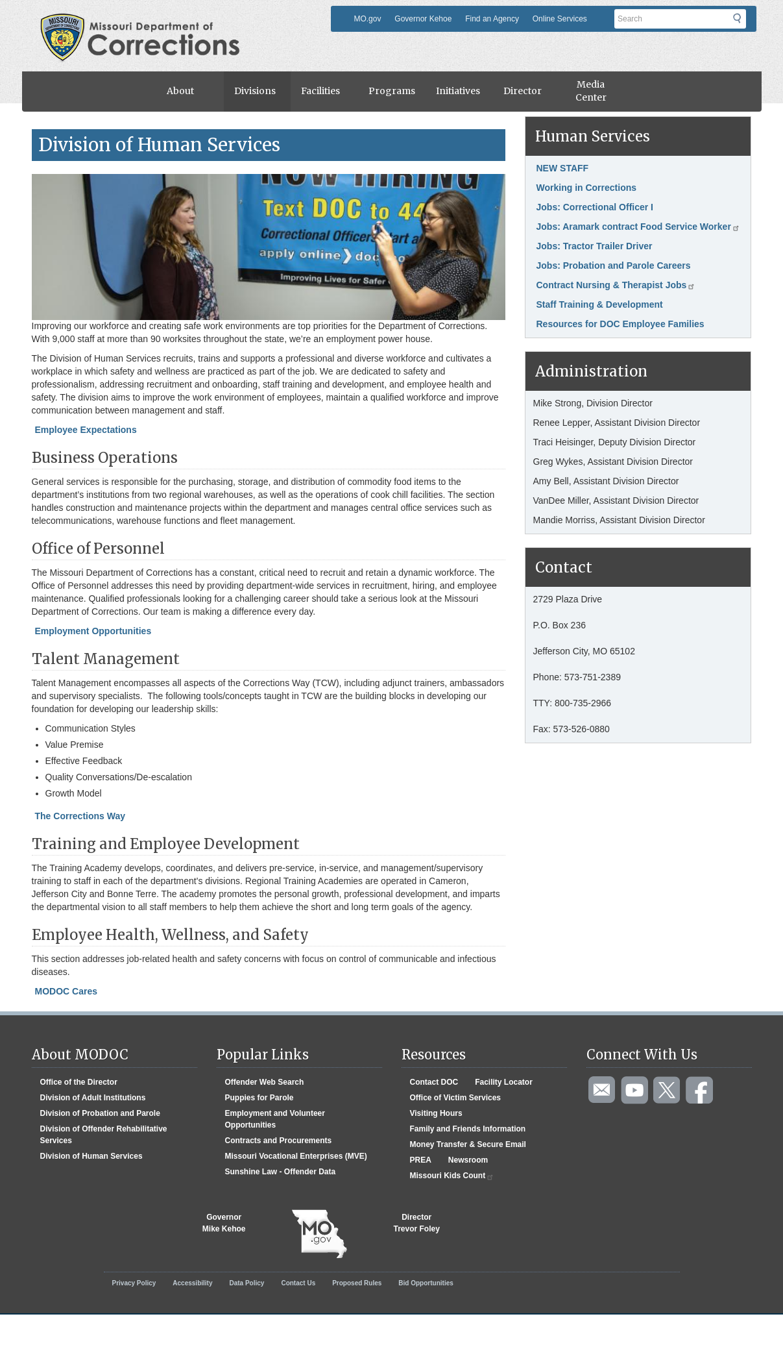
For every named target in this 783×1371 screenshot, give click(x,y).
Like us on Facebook (700, 1090)
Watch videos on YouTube (635, 1090)
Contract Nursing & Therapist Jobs (616, 285)
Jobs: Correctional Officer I (594, 207)
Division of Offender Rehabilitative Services (103, 1134)
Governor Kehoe (423, 18)
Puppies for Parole (259, 1097)
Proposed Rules (356, 1283)
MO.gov (367, 18)
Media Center (591, 91)
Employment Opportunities (93, 631)
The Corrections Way (80, 816)
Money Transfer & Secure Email (468, 1144)
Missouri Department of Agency (144, 21)
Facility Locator (504, 1082)
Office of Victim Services (455, 1097)
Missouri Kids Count (452, 1176)
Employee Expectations (86, 430)
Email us (602, 1090)
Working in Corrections (586, 187)
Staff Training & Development (599, 304)
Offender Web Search (264, 1082)
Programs (391, 91)
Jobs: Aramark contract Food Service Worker (638, 226)
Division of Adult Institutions (93, 1097)
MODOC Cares (66, 991)
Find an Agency (492, 18)
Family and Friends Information (468, 1128)
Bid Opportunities (425, 1283)
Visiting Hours (436, 1113)
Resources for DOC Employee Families (620, 324)
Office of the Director (78, 1082)
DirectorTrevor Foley (417, 1223)
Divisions (255, 91)
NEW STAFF (562, 168)
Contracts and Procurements (278, 1140)
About (180, 91)
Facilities (320, 91)
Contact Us (298, 1283)
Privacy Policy (134, 1283)
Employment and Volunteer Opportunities (275, 1119)
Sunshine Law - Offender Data (280, 1171)
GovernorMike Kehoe (224, 1223)
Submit (745, 23)
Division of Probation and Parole (100, 1113)
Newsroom (468, 1160)
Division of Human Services (91, 1156)
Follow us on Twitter (667, 1090)
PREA (420, 1160)
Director (522, 91)
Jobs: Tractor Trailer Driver (594, 246)
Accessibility (192, 1283)
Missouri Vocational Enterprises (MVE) (296, 1156)
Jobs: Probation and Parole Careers (613, 265)
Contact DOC (434, 1082)
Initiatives (458, 91)
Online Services (560, 18)
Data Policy (246, 1283)
